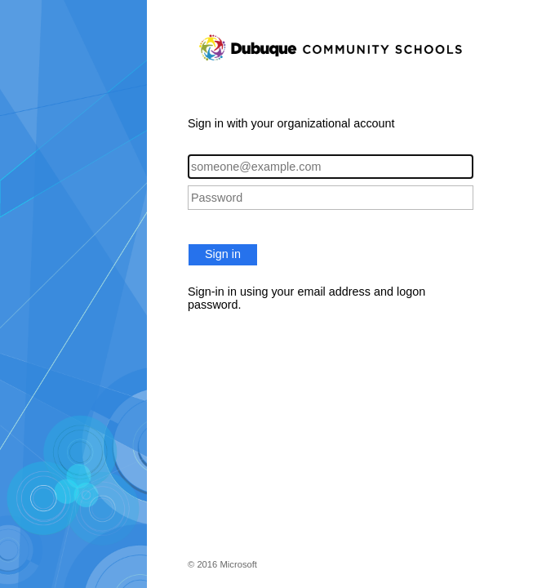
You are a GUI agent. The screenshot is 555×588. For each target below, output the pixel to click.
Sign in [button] (223, 254)
